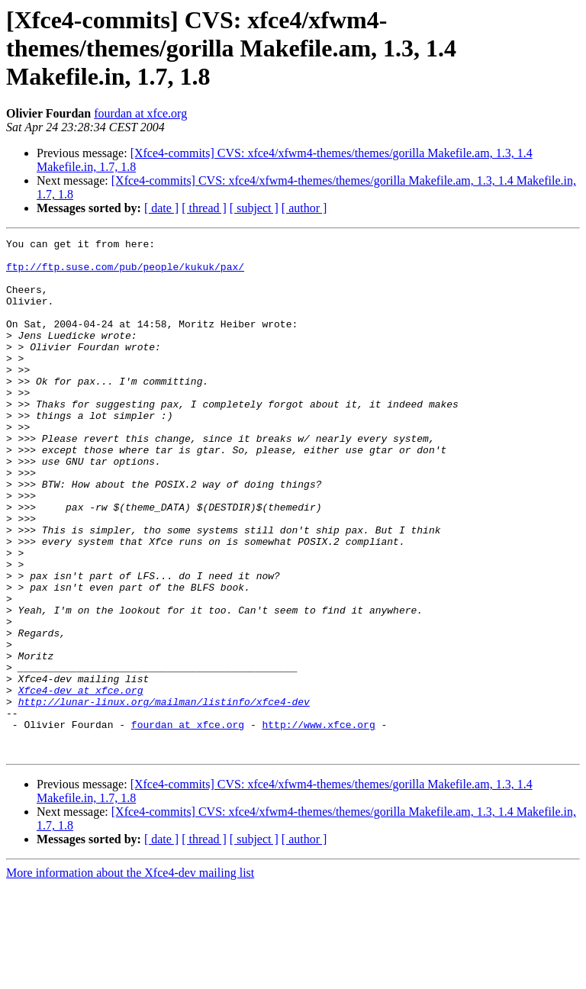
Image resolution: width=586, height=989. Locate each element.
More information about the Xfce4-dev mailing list (130, 975)
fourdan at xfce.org (140, 113)
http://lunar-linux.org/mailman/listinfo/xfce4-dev (164, 795)
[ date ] (161, 207)
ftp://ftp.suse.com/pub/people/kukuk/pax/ (125, 273)
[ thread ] (204, 207)
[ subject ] (254, 207)
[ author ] (304, 207)
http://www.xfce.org (318, 823)
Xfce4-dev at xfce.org (80, 781)
